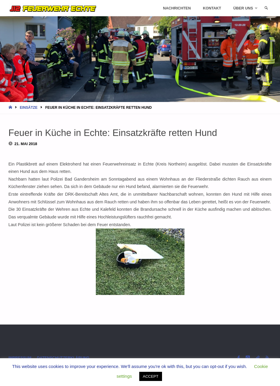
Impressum (20, 358)
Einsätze (29, 108)
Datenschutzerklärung (63, 358)
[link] (266, 8)
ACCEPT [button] (150, 376)
